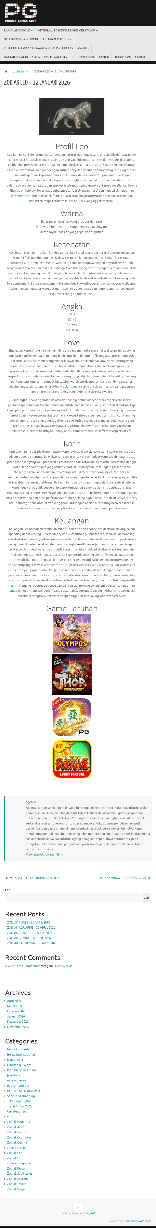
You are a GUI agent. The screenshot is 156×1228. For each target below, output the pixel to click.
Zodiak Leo (14, 1155)
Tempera (128, 1223)
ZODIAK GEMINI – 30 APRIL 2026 (29, 940)
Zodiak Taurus (17, 1186)
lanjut (13, 593)
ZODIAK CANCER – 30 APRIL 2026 (29, 935)
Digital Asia (15, 1062)
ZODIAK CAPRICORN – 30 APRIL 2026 (32, 945)
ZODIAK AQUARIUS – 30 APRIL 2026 (31, 930)
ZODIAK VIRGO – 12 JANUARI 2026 (125, 880)
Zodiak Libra (15, 1161)
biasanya (17, 196)
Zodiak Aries (15, 1130)
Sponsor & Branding (21, 1099)
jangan (79, 505)
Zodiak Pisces (16, 1171)
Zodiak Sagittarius (19, 1176)
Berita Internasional (21, 1057)
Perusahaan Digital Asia (23, 1093)
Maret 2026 (15, 1009)
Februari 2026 (16, 1014)
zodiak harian (20, 71)
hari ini (13, 588)
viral (10, 1119)
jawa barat (14, 1078)
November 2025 (18, 1029)
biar (27, 289)
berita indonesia (18, 1052)
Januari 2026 (16, 1019)
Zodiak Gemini (17, 1145)
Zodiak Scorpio (17, 1181)
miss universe (16, 1083)
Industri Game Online (22, 1073)
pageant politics (18, 1088)
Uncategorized (17, 1114)
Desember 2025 (17, 1024)
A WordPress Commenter (22, 968)
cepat (76, 388)
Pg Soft (91, 1216)
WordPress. (145, 1223)
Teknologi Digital (19, 1104)
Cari (8, 893)
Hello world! (63, 968)
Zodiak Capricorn (19, 1140)
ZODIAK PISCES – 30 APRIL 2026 (28, 925)
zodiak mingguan (19, 1166)
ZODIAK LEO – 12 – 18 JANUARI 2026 (32, 880)
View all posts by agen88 (44, 857)
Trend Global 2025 (19, 1109)
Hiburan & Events (19, 1067)
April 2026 (14, 1003)
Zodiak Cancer (17, 1135)
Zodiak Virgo (16, 1192)
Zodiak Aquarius (18, 1124)
